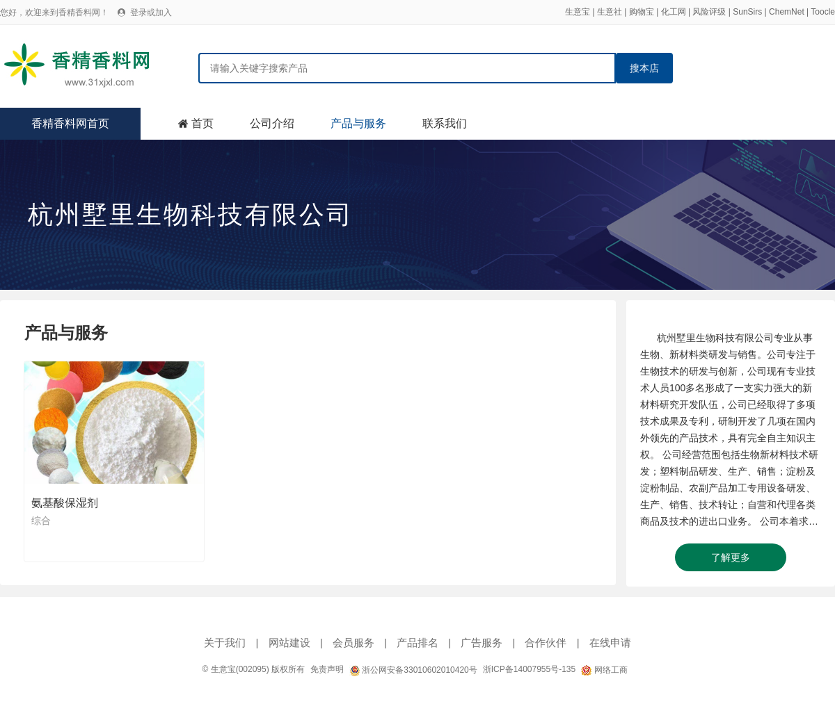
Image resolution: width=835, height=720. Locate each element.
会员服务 (353, 642)
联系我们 (444, 123)
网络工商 (604, 670)
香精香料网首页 (70, 123)
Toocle (823, 12)
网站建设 (289, 642)
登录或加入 (151, 12)
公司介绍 (272, 123)
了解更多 (730, 557)
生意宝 (577, 12)
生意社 (609, 12)
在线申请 (610, 642)
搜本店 (644, 68)
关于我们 (225, 642)
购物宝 (641, 12)
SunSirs (747, 12)
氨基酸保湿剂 (64, 503)
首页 (202, 123)
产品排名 (417, 642)
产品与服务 (358, 123)
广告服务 (481, 642)
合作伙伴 (545, 642)
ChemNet (786, 12)
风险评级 (709, 12)
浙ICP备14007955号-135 (529, 669)
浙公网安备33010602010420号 (413, 670)
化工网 (673, 12)
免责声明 (327, 669)
